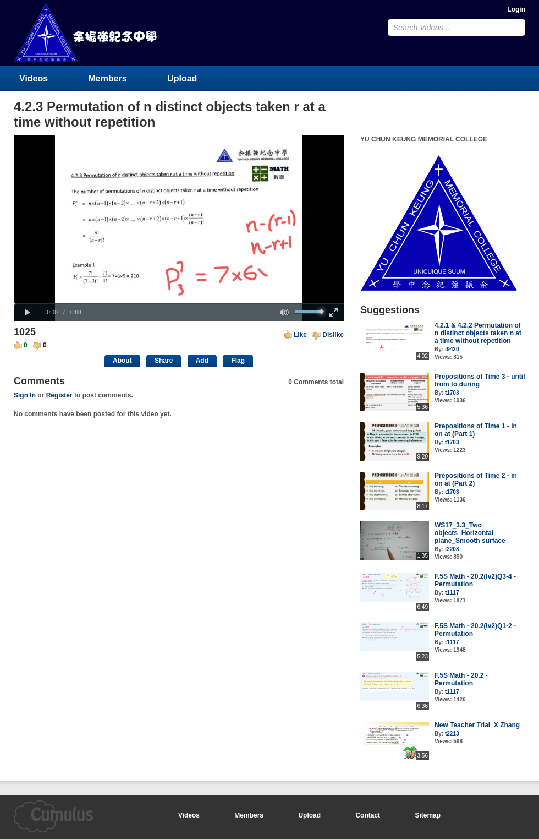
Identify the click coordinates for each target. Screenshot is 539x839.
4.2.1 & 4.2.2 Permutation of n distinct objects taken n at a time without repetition (478, 333)
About (122, 360)
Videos (33, 78)
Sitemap (428, 815)
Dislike (333, 335)
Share (164, 360)
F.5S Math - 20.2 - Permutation (461, 679)
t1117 (452, 593)
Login (516, 9)
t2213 (452, 734)
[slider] (179, 303)
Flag (238, 360)
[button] (27, 312)
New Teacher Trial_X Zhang (477, 725)
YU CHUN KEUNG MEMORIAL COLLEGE (86, 32)
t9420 (452, 349)
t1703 (452, 393)
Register (59, 395)
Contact (367, 815)
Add (202, 360)
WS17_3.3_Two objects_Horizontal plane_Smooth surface (470, 532)
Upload (182, 78)
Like (300, 335)
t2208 (452, 549)
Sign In (25, 395)
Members (108, 78)
